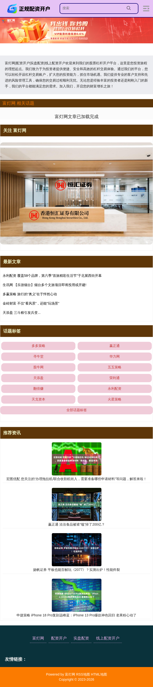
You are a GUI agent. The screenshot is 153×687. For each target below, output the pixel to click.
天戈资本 (38, 399)
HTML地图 (99, 674)
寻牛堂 (38, 356)
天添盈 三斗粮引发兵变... (22, 313)
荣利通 (114, 378)
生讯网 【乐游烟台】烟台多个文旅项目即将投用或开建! (44, 285)
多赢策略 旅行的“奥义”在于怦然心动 (30, 294)
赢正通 (114, 346)
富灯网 (38, 638)
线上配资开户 (107, 638)
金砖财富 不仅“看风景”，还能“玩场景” (31, 303)
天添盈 (38, 378)
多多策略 (38, 346)
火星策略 (114, 399)
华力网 (114, 356)
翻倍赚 (38, 388)
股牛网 (38, 367)
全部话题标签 (76, 410)
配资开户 (59, 638)
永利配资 (114, 388)
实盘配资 (81, 638)
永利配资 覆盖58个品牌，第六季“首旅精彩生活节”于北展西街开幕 (52, 276)
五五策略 (114, 367)
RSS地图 (83, 674)
